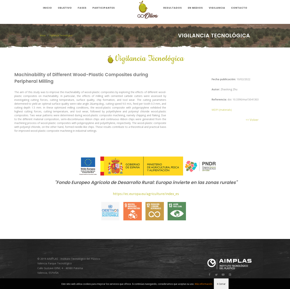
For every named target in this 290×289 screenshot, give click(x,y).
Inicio (47, 8)
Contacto (239, 8)
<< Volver (261, 120)
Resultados (172, 8)
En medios (195, 8)
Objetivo (65, 8)
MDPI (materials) (231, 109)
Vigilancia (217, 8)
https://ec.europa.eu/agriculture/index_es (146, 194)
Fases (82, 8)
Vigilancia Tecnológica (60, 35)
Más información (203, 284)
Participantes (103, 8)
